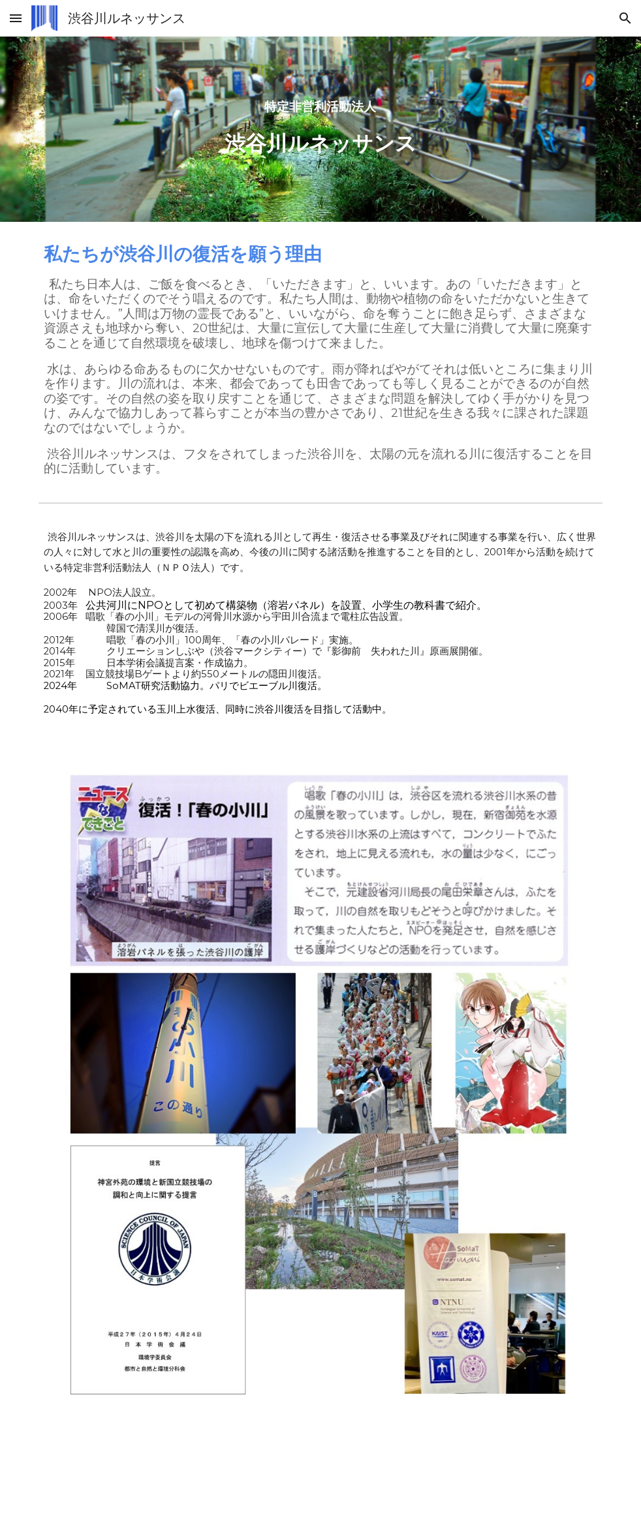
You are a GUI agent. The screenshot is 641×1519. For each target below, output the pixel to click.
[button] (15, 18)
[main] (321, 129)
